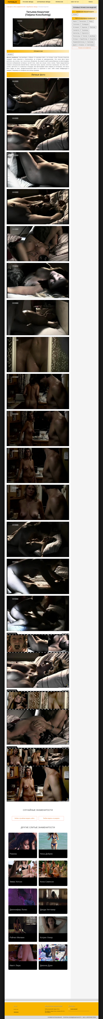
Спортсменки (76, 24)
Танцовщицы (85, 30)
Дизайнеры (92, 36)
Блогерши (75, 39)
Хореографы (90, 42)
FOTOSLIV (12, 2)
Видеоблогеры (84, 39)
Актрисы (75, 14)
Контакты (16, 1012)
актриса (10, 54)
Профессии (59, 1)
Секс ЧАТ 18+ (75, 1)
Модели (75, 21)
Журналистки (85, 33)
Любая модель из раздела (51, 818)
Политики (85, 36)
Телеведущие (85, 24)
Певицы (91, 21)
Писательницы (76, 36)
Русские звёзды (28, 1)
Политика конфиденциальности (72, 1017)
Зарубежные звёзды (43, 1)
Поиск (91, 1)
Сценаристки (76, 30)
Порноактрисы (82, 21)
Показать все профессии (84, 47)
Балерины (81, 45)
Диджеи (75, 45)
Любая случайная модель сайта (24, 818)
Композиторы (76, 33)
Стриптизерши (90, 45)
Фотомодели (76, 27)
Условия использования (55, 1017)
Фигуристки (93, 39)
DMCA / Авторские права (89, 1017)
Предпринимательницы (79, 42)
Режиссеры (92, 27)
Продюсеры (84, 27)
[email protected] (74, 1008)
